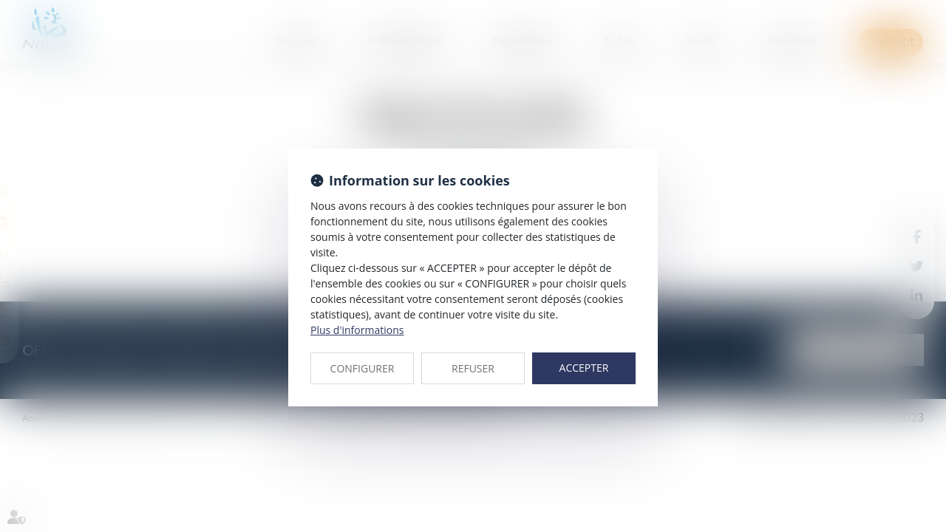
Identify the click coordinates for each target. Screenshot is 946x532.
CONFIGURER (362, 368)
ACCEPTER (584, 368)
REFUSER (473, 368)
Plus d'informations (357, 330)
